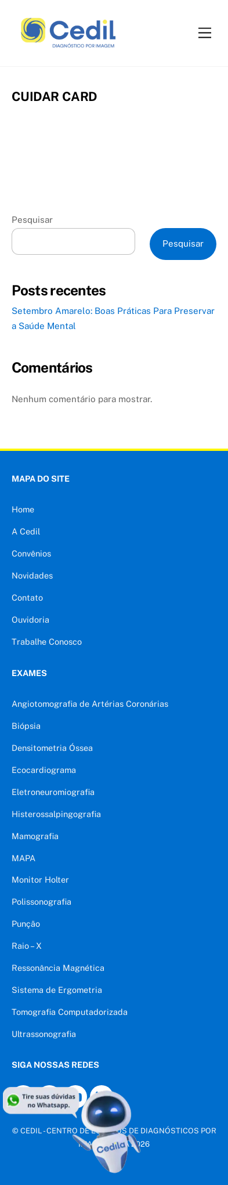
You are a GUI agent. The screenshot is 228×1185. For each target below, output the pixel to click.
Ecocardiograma (44, 770)
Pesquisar (32, 220)
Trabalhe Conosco (47, 641)
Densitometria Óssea (52, 748)
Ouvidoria (30, 619)
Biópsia (26, 726)
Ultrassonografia (44, 1034)
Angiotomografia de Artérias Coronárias (90, 704)
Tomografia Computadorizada (70, 1012)
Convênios (31, 553)
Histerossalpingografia (56, 814)
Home (23, 509)
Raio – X (27, 946)
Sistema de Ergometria (57, 990)
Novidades (32, 575)
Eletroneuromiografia (53, 792)
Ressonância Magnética (58, 968)
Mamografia (35, 836)
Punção (26, 924)
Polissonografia (41, 901)
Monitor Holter (40, 879)
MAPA (23, 858)
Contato (27, 597)
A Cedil (26, 531)
